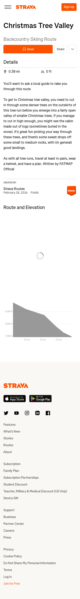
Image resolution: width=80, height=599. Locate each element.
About (7, 452)
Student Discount (15, 484)
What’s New (11, 431)
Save (28, 49)
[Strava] (26, 7)
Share (60, 49)
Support (9, 510)
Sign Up (69, 7)
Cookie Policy (12, 556)
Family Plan (11, 471)
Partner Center (13, 524)
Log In (7, 577)
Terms (7, 570)
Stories (8, 438)
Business (9, 517)
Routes (8, 445)
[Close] (7, 7)
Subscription (11, 464)
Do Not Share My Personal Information (29, 563)
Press (7, 537)
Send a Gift (10, 498)
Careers (8, 530)
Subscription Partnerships (21, 477)
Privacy (8, 549)
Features (9, 424)
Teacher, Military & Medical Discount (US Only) (35, 491)
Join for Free (11, 583)
